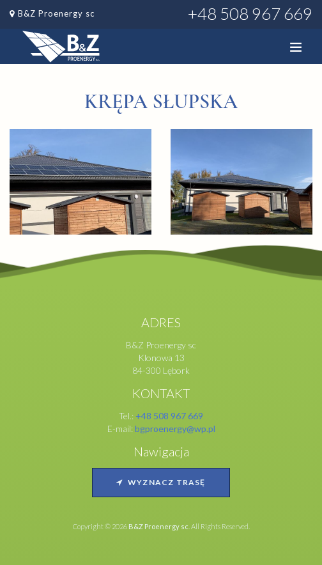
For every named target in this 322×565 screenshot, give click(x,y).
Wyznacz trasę (160, 482)
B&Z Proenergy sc (56, 13)
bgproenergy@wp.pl (175, 428)
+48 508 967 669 (250, 13)
